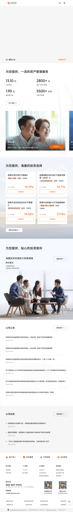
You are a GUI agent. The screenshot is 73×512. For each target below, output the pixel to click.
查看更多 (62, 60)
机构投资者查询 (43, 476)
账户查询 (25, 473)
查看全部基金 (14, 230)
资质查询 (63, 505)
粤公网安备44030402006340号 (18, 510)
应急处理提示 (44, 505)
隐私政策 (63, 501)
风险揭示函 (9, 505)
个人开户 (25, 470)
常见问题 (8, 473)
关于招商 (13, 103)
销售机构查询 (60, 470)
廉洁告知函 (9, 501)
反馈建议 (8, 470)
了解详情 (57, 147)
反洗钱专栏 (28, 505)
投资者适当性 (44, 501)
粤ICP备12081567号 (51, 510)
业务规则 (58, 476)
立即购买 (21, 192)
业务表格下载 (60, 473)
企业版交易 (42, 473)
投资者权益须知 (28, 501)
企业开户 (41, 470)
